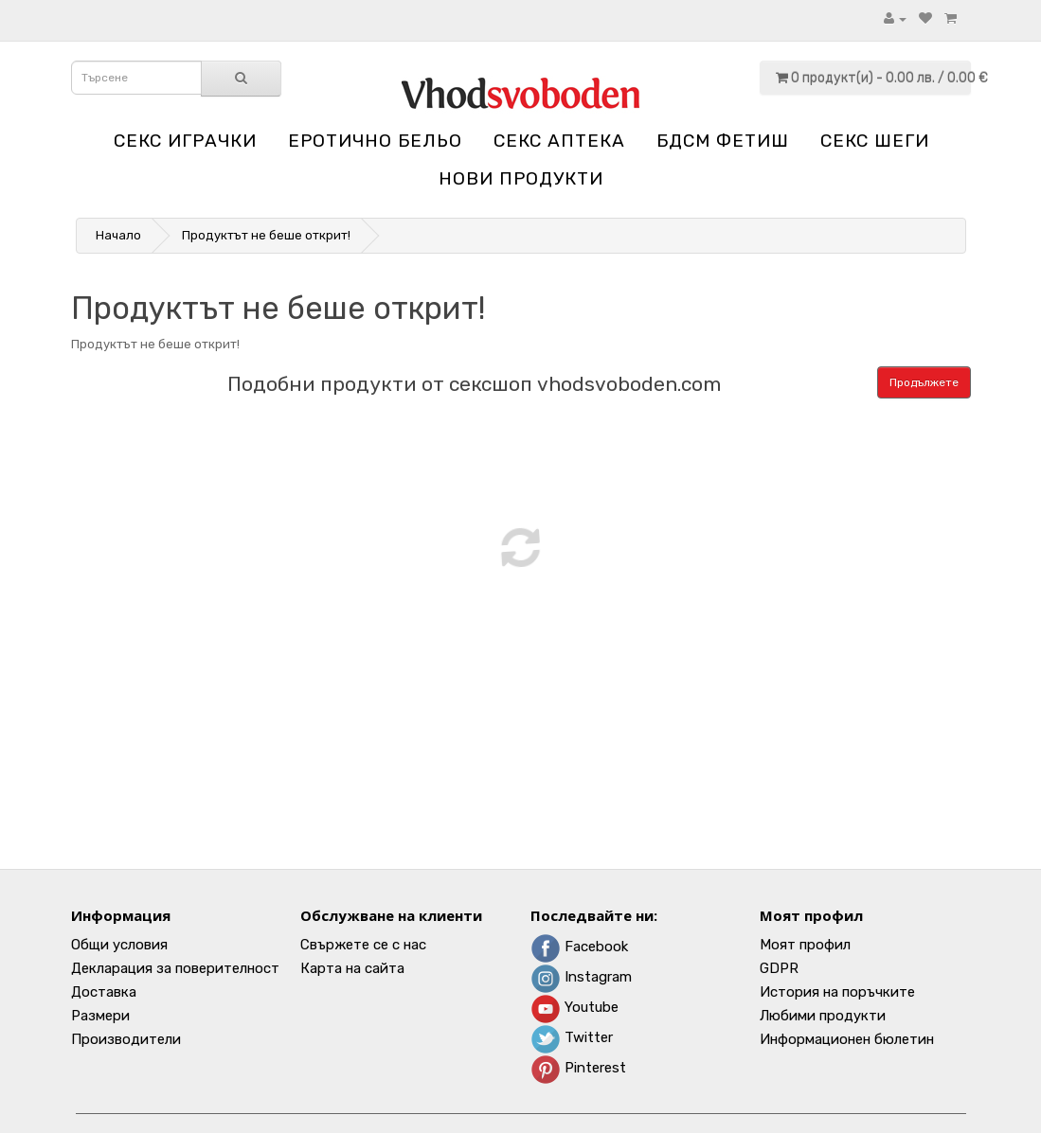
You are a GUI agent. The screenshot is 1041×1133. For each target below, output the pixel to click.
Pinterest (578, 1067)
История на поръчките (837, 991)
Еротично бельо (375, 140)
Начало (118, 235)
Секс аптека (559, 140)
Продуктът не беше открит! (266, 235)
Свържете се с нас (363, 944)
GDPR (779, 968)
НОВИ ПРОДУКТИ (521, 178)
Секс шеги (874, 140)
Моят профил (805, 944)
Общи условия (119, 944)
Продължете (924, 382)
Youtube (574, 1007)
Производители (126, 1039)
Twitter (571, 1037)
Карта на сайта (352, 968)
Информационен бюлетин (847, 1039)
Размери (100, 1015)
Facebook (579, 946)
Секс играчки (185, 140)
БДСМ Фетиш (722, 140)
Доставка (103, 991)
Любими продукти (823, 1015)
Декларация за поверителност (175, 968)
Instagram (581, 976)
